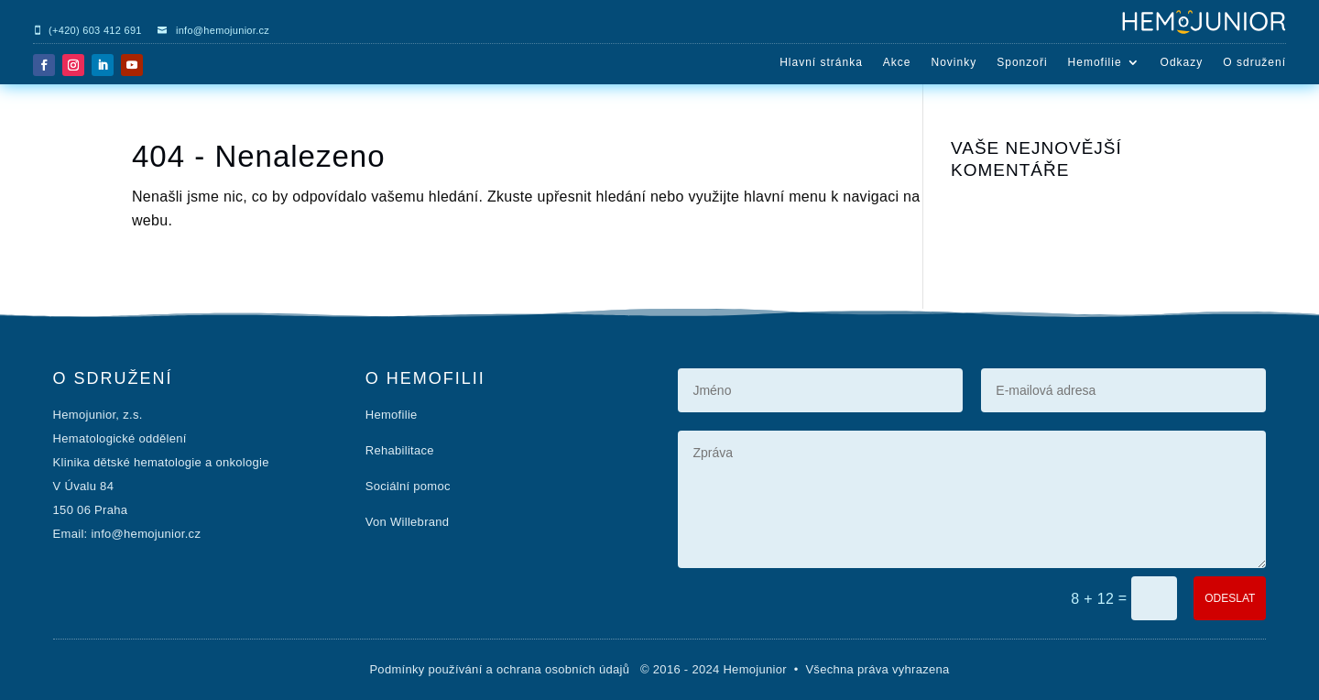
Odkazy (1182, 62)
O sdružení (1254, 62)
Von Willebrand (407, 522)
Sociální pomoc (408, 486)
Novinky (954, 62)
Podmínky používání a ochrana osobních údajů (501, 669)
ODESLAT (1230, 598)
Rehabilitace (399, 450)
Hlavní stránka (821, 62)
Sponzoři (1022, 62)
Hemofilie (1095, 62)
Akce (897, 62)
